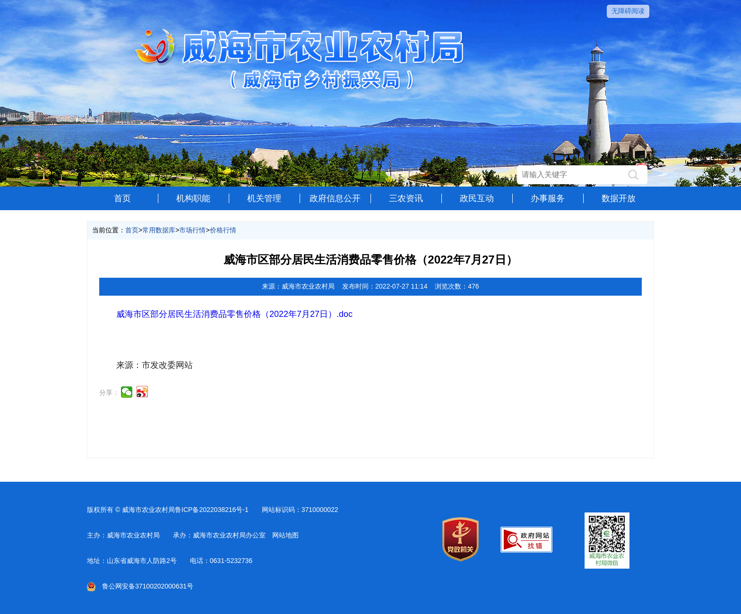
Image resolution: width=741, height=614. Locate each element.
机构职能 (193, 198)
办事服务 (548, 198)
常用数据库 (158, 230)
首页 (122, 198)
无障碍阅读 (628, 11)
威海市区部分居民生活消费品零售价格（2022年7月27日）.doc (234, 314)
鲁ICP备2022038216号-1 (212, 509)
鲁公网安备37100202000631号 (140, 586)
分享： (109, 392)
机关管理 (264, 198)
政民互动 (477, 198)
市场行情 (192, 230)
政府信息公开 (335, 198)
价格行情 (223, 230)
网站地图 (285, 535)
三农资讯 (406, 198)
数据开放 (619, 198)
